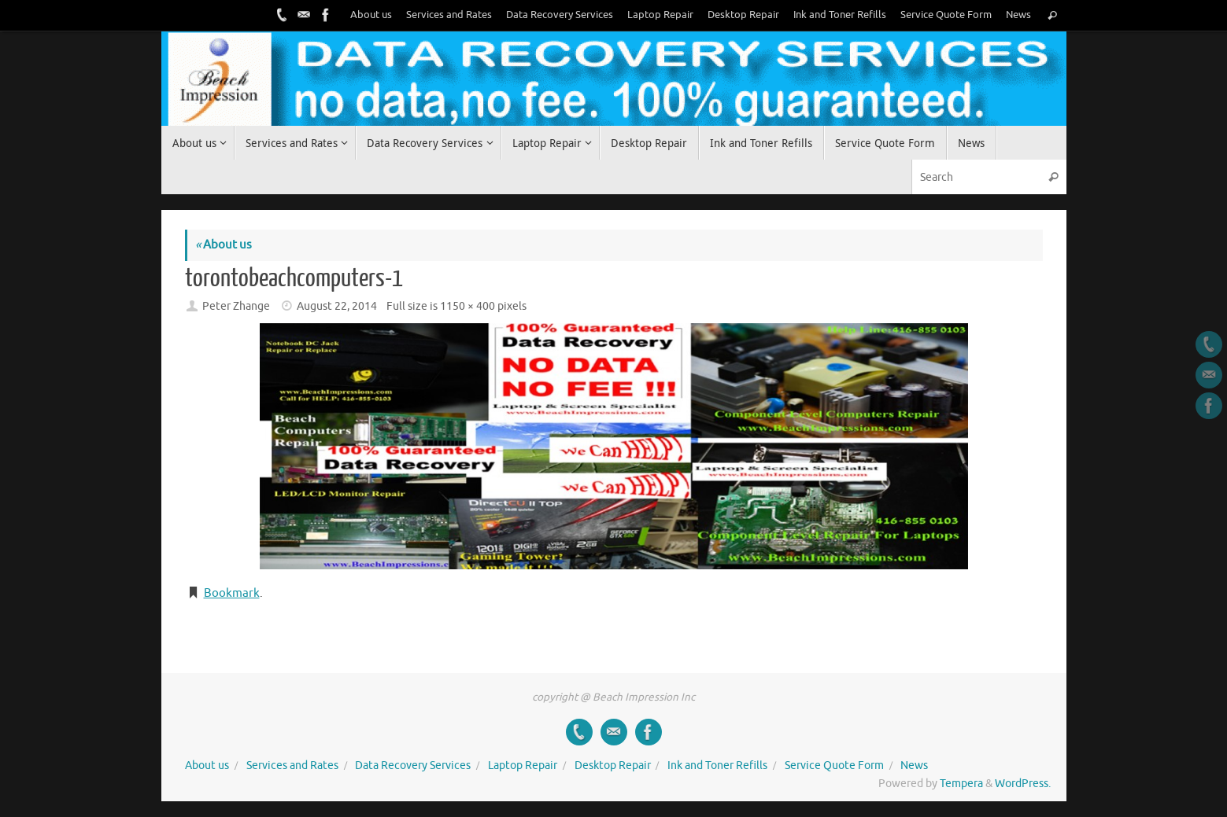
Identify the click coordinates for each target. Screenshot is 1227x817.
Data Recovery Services (559, 15)
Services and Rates (449, 15)
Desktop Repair (743, 15)
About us (371, 15)
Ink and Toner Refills (839, 15)
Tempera (961, 783)
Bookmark (232, 593)
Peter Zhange (236, 306)
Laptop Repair (660, 15)
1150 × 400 (467, 306)
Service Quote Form (946, 15)
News (1018, 15)
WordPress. (1023, 783)
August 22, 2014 (337, 306)
